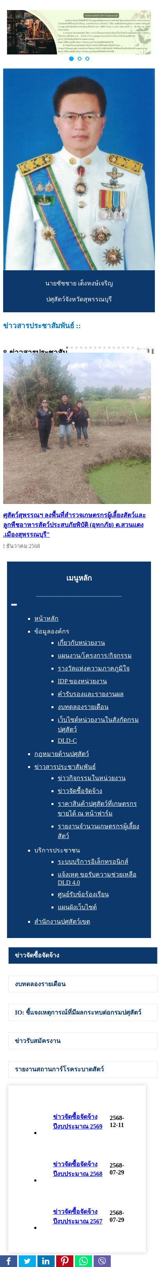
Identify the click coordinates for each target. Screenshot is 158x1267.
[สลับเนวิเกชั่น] (14, 605)
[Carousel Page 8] (100, 347)
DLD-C (67, 740)
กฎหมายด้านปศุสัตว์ (61, 754)
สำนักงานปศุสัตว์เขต (62, 921)
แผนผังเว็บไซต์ (77, 907)
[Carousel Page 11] (114, 347)
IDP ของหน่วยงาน (82, 681)
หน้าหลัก (46, 618)
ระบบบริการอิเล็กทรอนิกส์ (93, 861)
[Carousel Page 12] (118, 347)
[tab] (83, 955)
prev (140, 348)
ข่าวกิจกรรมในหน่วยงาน (92, 778)
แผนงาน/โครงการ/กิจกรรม (95, 655)
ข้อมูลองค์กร (51, 631)
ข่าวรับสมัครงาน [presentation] (37, 1041)
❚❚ (150, 351)
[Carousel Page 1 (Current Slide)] (67, 347)
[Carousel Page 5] (86, 347)
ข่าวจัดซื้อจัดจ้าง (80, 791)
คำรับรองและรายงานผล (91, 694)
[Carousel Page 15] (132, 347)
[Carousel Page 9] (104, 347)
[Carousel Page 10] (109, 347)
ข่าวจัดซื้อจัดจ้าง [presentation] (37, 955)
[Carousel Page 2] (72, 347)
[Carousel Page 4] (81, 347)
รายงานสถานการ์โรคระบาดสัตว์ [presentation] (59, 1069)
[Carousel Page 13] (123, 347)
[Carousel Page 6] (90, 347)
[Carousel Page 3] (76, 347)
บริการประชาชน (57, 850)
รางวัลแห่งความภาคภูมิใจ (94, 668)
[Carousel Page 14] (128, 347)
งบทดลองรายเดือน (83, 707)
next (146, 348)
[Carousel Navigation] (141, 348)
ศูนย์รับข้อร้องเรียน (83, 894)
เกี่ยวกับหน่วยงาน (81, 642)
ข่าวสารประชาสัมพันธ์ (65, 766)
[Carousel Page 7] (95, 347)
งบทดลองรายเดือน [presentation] (40, 984)
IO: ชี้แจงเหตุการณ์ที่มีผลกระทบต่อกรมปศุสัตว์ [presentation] (78, 1012)
